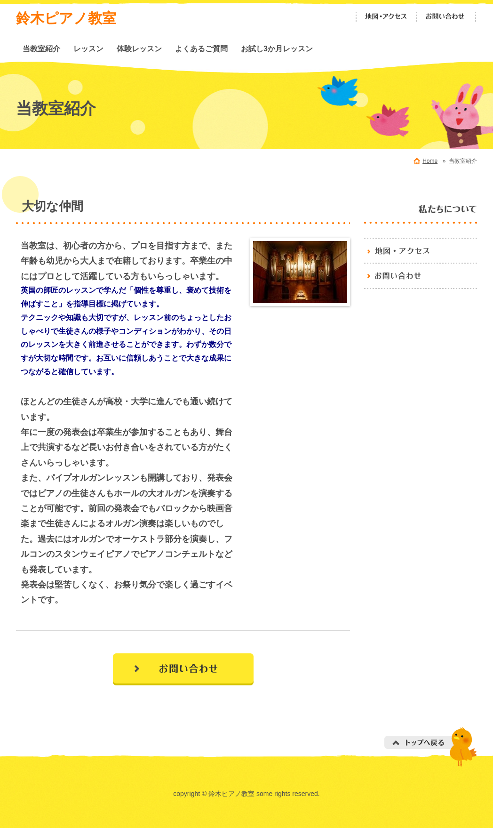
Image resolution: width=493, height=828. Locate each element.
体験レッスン (139, 48)
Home (429, 161)
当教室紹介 (41, 48)
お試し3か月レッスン (277, 48)
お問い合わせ (446, 17)
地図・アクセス (386, 17)
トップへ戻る (430, 747)
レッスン (88, 48)
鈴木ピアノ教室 (66, 18)
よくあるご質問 (201, 48)
